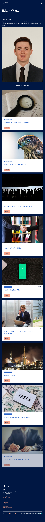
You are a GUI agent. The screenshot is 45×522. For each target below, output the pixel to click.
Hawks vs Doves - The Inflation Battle (15, 164)
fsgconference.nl (6, 503)
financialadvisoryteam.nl (7, 507)
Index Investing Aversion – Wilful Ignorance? (16, 122)
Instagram (10, 513)
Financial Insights (8, 119)
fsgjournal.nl (5, 508)
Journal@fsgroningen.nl (7, 497)
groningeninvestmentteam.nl (8, 505)
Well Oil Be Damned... (10, 375)
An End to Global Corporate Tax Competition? (17, 417)
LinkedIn (12, 513)
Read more (7, 127)
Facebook (15, 513)
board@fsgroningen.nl (7, 496)
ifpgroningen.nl (5, 506)
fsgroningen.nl (5, 502)
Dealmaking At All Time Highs (12, 248)
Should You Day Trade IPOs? (12, 290)
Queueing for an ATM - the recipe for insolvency (18, 206)
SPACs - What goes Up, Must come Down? (16, 459)
